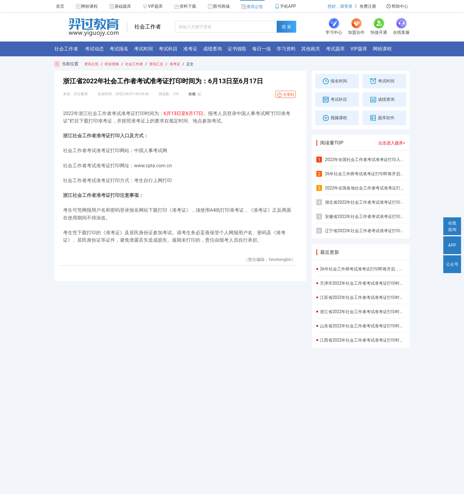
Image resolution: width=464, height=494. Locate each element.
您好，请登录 (340, 6)
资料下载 (185, 6)
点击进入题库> (391, 143)
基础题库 (120, 6)
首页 (60, 6)
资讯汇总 (156, 64)
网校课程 (87, 6)
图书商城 (219, 6)
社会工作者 (134, 64)
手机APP (285, 6)
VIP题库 (153, 6)
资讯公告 (252, 6)
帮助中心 (397, 6)
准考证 (175, 64)
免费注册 (368, 6)
